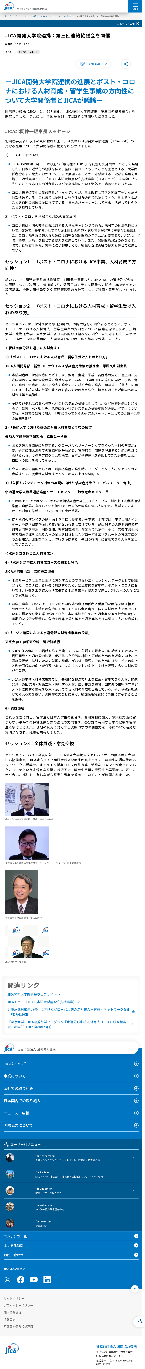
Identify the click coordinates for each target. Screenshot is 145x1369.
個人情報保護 (12, 1312)
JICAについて (15, 1063)
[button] (93, 64)
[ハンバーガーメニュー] (135, 4)
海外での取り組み (18, 1088)
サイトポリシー (14, 1298)
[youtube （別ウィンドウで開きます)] (34, 1279)
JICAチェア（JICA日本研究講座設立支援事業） (44, 1001)
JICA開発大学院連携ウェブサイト (34, 994)
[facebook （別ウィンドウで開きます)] (20, 1279)
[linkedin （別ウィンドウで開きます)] (47, 1279)
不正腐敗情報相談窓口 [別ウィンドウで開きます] (18, 1326)
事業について (15, 1076)
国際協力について (18, 1125)
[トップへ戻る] (135, 1288)
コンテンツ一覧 (15, 1236)
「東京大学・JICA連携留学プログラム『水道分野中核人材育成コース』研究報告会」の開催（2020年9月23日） (71, 1024)
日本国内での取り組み (22, 1100)
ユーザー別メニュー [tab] (22, 1144)
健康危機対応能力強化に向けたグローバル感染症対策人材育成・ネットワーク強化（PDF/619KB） (71, 1012)
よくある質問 (14, 1245)
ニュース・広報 (126, 23)
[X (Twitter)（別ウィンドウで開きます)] (7, 1280)
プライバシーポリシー (18, 1305)
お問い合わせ (14, 1254)
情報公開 (9, 1319)
